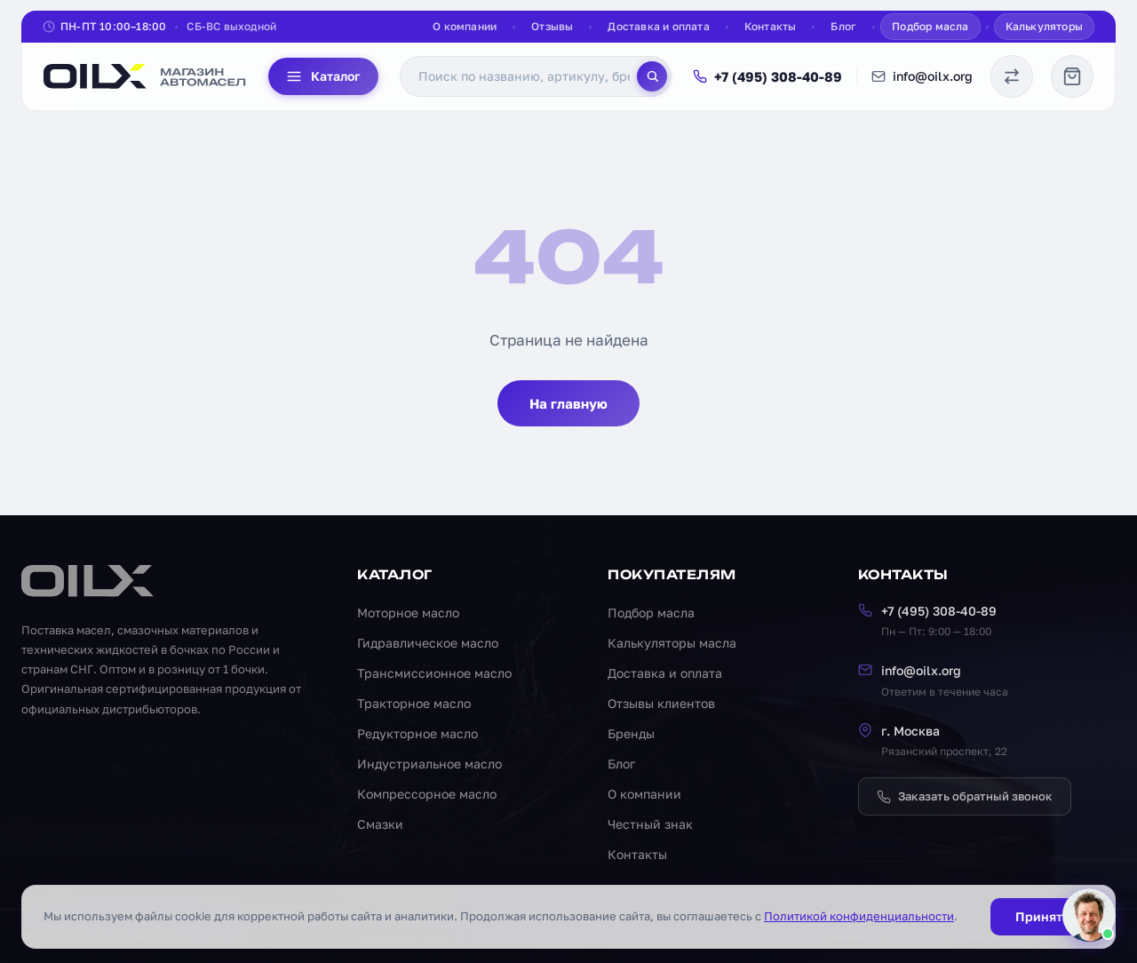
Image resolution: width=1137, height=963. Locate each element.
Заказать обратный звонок (965, 796)
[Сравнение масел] (1011, 76)
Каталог (323, 76)
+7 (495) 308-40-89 (767, 76)
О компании (465, 26)
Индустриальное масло (429, 763)
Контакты (770, 26)
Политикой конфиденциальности (859, 916)
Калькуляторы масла (672, 642)
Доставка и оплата (658, 26)
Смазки (380, 824)
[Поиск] (652, 76)
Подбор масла (930, 26)
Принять (1042, 916)
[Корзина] (1072, 76)
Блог (843, 26)
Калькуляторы (1044, 26)
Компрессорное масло (427, 793)
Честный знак (650, 824)
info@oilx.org (922, 76)
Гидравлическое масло (427, 642)
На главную (568, 403)
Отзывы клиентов (661, 703)
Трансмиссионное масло (434, 672)
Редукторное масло (417, 733)
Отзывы (552, 26)
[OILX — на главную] (145, 76)
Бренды (631, 733)
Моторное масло (408, 612)
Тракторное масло (414, 703)
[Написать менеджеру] (1089, 915)
